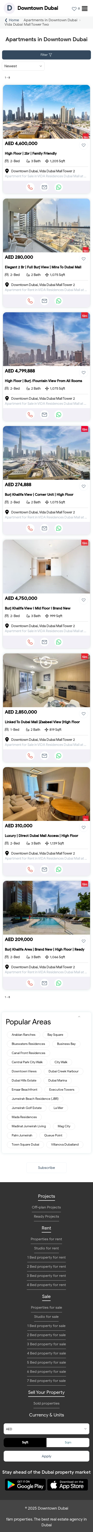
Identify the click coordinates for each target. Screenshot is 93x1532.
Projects (46, 1196)
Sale (46, 1296)
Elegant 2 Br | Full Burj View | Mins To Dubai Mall (43, 267)
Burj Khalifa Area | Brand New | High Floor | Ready (44, 949)
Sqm (68, 1442)
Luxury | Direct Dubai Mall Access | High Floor (41, 836)
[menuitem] (82, 6)
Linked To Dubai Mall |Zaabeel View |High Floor (42, 722)
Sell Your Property (46, 1392)
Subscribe (46, 1167)
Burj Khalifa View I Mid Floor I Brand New (37, 608)
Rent (46, 1228)
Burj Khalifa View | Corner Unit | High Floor (39, 495)
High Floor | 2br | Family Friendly (31, 153)
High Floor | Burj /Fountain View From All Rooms (43, 381)
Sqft (25, 1442)
